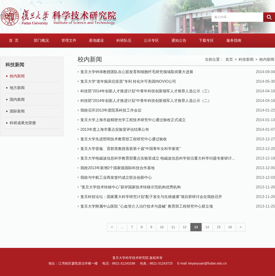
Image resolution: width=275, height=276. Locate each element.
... (122, 227)
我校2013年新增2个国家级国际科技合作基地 (117, 168)
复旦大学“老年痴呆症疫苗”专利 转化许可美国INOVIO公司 (128, 81)
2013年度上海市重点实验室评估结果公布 (114, 129)
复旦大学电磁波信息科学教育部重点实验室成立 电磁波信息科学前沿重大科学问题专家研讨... (157, 158)
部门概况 (41, 40)
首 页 (14, 40)
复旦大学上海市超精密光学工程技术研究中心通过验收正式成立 (133, 120)
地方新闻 (17, 88)
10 (162, 227)
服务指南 (233, 40)
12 (185, 227)
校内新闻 (17, 76)
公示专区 (151, 40)
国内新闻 (17, 99)
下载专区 (206, 40)
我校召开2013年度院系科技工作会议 (110, 110)
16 (230, 227)
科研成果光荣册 (23, 123)
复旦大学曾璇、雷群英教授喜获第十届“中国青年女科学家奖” (130, 149)
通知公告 (178, 40)
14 (207, 227)
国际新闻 (17, 111)
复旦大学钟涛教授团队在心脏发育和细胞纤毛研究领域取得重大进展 (136, 72)
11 (173, 227)
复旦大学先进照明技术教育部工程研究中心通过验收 (123, 139)
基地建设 (96, 40)
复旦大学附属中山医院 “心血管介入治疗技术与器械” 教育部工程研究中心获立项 (146, 206)
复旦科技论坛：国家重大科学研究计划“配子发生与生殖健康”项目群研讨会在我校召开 (151, 197)
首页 (229, 59)
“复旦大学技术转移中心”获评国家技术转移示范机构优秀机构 (130, 187)
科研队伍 (123, 40)
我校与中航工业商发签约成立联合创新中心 (116, 177)
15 (218, 227)
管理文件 (68, 40)
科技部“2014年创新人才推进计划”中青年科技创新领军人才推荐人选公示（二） (146, 101)
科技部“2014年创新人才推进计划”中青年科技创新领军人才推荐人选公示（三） (146, 91)
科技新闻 (246, 59)
